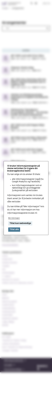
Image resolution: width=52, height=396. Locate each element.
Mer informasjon (14, 218)
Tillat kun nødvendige (20, 223)
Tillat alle (14, 230)
